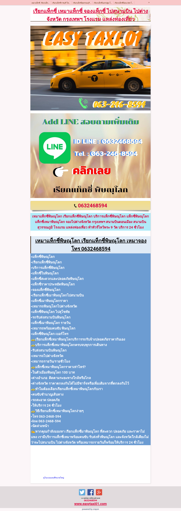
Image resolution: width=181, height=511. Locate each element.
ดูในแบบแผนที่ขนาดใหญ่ (53, 478)
